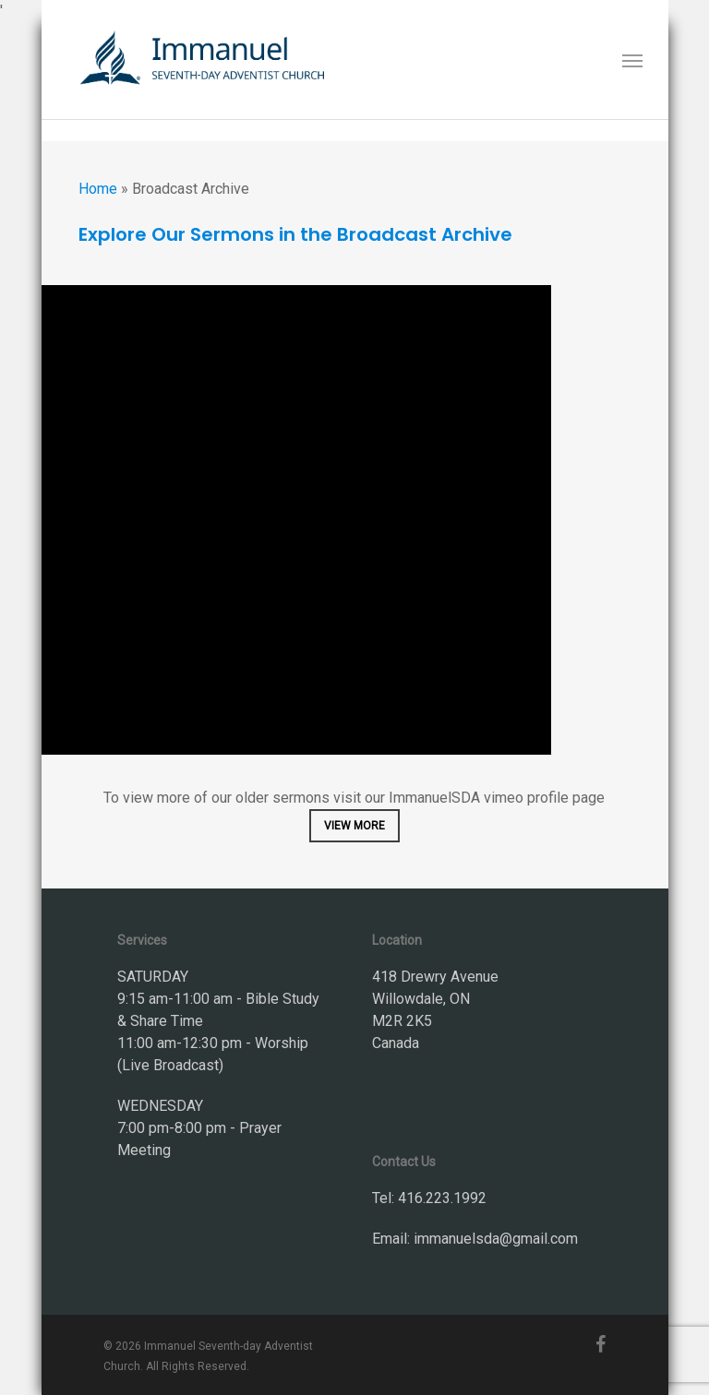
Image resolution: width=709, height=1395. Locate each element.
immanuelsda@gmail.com (496, 1238)
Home (97, 188)
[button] (632, 60)
